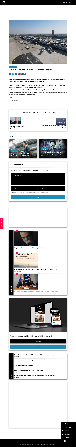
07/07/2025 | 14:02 (53, 149)
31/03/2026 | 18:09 (17, 293)
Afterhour (44, 149)
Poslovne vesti (13, 66)
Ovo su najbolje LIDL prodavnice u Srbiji (23, 365)
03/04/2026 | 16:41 (17, 361)
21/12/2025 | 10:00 (22, 151)
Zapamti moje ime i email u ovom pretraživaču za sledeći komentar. (30, 192)
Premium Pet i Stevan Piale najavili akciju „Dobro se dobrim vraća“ (29, 360)
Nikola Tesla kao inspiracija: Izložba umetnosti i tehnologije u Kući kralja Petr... (51, 153)
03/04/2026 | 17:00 (18, 356)
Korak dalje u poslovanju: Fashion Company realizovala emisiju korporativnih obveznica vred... (36, 291)
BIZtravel (14, 151)
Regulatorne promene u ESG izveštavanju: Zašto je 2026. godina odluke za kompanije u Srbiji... (36, 269)
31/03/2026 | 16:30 (17, 271)
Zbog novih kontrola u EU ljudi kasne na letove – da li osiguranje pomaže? (22, 154)
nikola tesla (32, 112)
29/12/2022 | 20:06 (28, 67)
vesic (54, 112)
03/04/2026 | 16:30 (17, 366)
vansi (49, 112)
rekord (44, 112)
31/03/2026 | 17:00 (17, 250)
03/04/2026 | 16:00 (18, 372)
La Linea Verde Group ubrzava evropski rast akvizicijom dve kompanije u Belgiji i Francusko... (35, 375)
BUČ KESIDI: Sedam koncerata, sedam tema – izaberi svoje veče (28, 370)
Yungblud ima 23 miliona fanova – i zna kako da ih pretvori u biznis (29, 248)
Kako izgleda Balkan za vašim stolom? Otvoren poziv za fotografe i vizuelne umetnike (34, 355)
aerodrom (24, 112)
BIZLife (22, 67)
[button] (68, 424)
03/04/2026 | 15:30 (17, 377)
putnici (38, 112)
